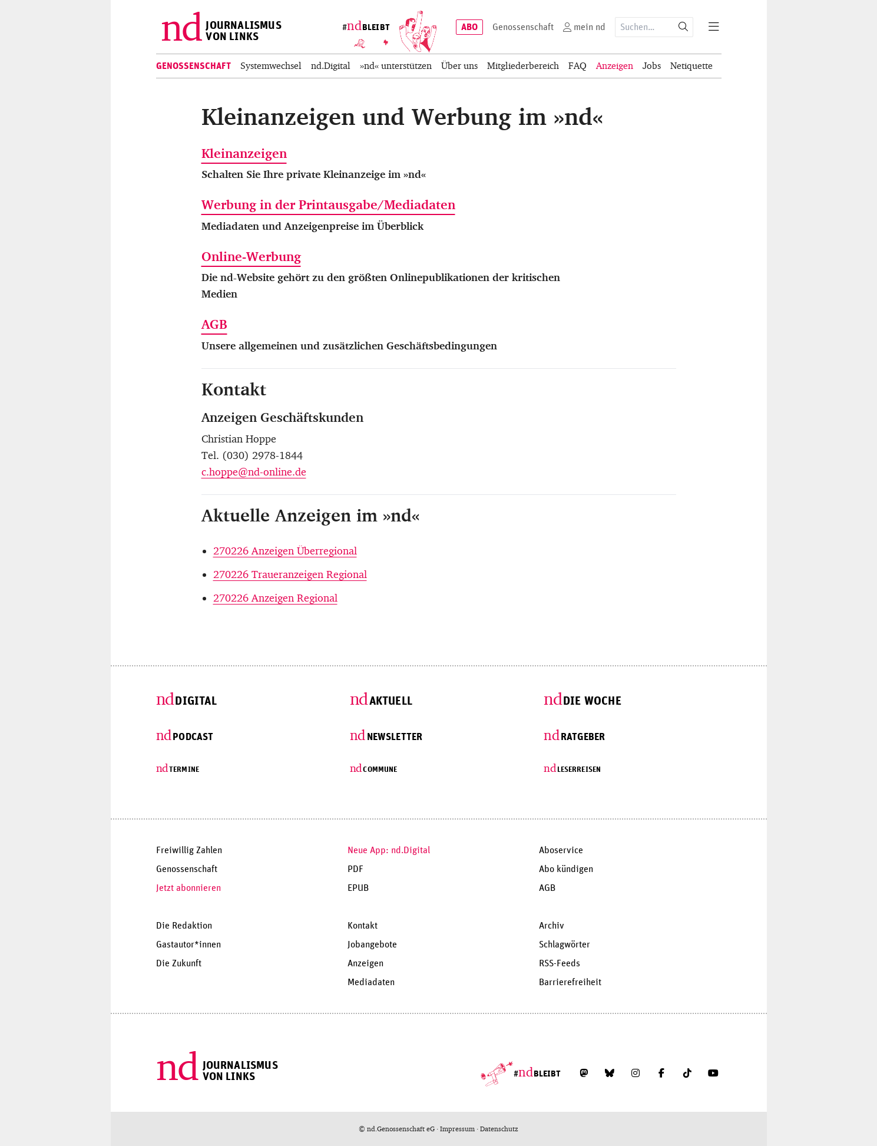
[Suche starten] (683, 27)
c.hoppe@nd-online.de (253, 471)
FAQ (577, 65)
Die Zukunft (178, 963)
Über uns (459, 65)
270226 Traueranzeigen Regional (290, 574)
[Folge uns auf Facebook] (661, 1073)
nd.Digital (330, 65)
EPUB (358, 888)
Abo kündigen (566, 869)
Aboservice (561, 850)
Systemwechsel (271, 65)
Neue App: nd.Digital (389, 850)
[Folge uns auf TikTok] (687, 1073)
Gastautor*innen (188, 944)
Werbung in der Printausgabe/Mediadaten (328, 205)
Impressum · (460, 1128)
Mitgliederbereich (523, 65)
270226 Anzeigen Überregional (285, 550)
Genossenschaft (193, 66)
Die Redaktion (184, 925)
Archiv (551, 925)
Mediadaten (371, 982)
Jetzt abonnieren (188, 888)
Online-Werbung (251, 257)
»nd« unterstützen (396, 65)
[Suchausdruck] (644, 27)
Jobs (652, 65)
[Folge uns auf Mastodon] (584, 1073)
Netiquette (691, 65)
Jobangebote (372, 944)
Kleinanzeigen (244, 153)
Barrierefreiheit (570, 982)
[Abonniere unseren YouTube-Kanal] (713, 1073)
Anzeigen (614, 65)
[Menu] (714, 27)
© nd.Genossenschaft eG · (399, 1128)
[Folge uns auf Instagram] (635, 1073)
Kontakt (363, 925)
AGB (214, 324)
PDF (355, 869)
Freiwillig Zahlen (189, 850)
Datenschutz (499, 1128)
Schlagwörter (564, 944)
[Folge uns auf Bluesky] (610, 1073)
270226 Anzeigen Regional (275, 598)
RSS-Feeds (559, 963)
